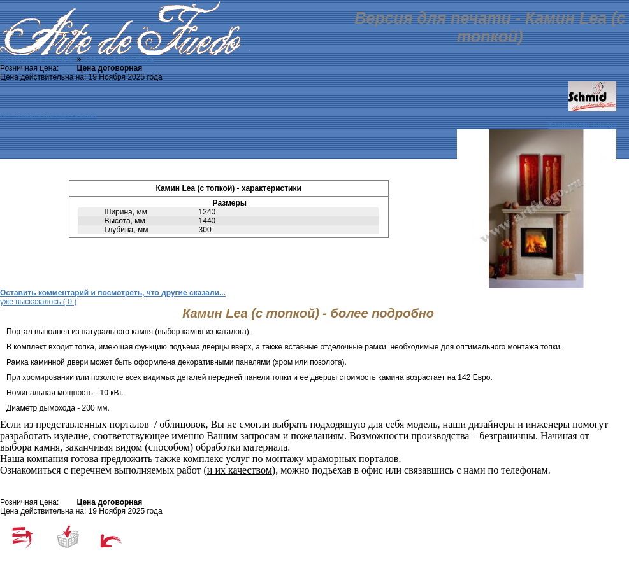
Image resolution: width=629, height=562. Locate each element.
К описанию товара (582, 124)
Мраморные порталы (37, 59)
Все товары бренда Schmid (48, 115)
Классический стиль (119, 59)
